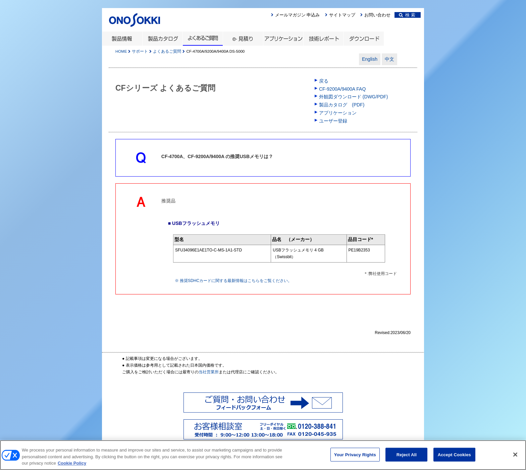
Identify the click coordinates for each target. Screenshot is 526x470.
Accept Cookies (454, 457)
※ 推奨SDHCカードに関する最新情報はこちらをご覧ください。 (233, 280)
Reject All (407, 457)
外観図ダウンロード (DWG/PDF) (353, 96)
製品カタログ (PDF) (341, 104)
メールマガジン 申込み (297, 14)
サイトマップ (342, 14)
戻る (323, 81)
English (369, 59)
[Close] (515, 457)
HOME (121, 51)
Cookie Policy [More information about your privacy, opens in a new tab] (72, 466)
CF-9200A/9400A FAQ (342, 89)
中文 (389, 59)
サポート (140, 51)
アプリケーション (338, 112)
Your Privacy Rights (355, 457)
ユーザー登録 (333, 121)
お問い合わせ (377, 14)
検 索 (407, 14)
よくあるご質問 (167, 51)
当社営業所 (209, 372)
